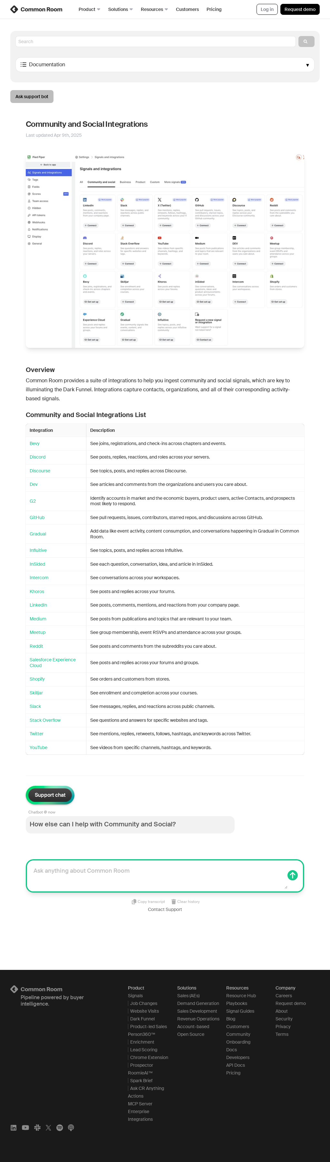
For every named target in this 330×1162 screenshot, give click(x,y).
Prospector (141, 1065)
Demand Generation (198, 1003)
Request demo (300, 9)
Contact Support (165, 909)
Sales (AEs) (188, 995)
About (282, 1011)
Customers (187, 9)
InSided (37, 564)
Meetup (37, 632)
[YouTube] (25, 1127)
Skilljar (36, 693)
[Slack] (37, 1127)
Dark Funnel (142, 1018)
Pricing (214, 9)
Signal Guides (240, 1011)
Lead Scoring (143, 1049)
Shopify (37, 679)
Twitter (37, 734)
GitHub (37, 517)
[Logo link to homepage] (61, 989)
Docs (231, 1049)
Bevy (35, 443)
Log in (267, 9)
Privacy (283, 1026)
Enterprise (138, 1111)
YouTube (38, 747)
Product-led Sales (148, 1026)
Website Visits (144, 1011)
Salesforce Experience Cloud (53, 662)
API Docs (235, 1065)
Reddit (36, 646)
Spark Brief (141, 1080)
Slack (35, 706)
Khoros (37, 591)
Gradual (38, 534)
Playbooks (236, 1003)
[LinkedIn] (13, 1127)
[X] (48, 1127)
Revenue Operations (198, 1018)
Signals (135, 995)
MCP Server (140, 1103)
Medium (38, 619)
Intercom (39, 578)
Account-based (193, 1026)
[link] (36, 9)
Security (284, 1018)
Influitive (38, 550)
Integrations (140, 1119)
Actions (135, 1096)
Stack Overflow (45, 720)
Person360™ (141, 1034)
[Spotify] (59, 1127)
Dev (34, 484)
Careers (284, 995)
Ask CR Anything (147, 1088)
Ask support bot (31, 96)
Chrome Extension (149, 1057)
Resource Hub (241, 995)
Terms (282, 1034)
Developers (237, 1057)
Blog (230, 1018)
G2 (33, 501)
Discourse (40, 471)
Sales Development (197, 1011)
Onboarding (238, 1042)
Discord (37, 457)
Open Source (190, 1034)
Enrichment (142, 1042)
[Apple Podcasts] (71, 1127)
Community (238, 1034)
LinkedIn (38, 605)
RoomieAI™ (140, 1072)
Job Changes (143, 1003)
